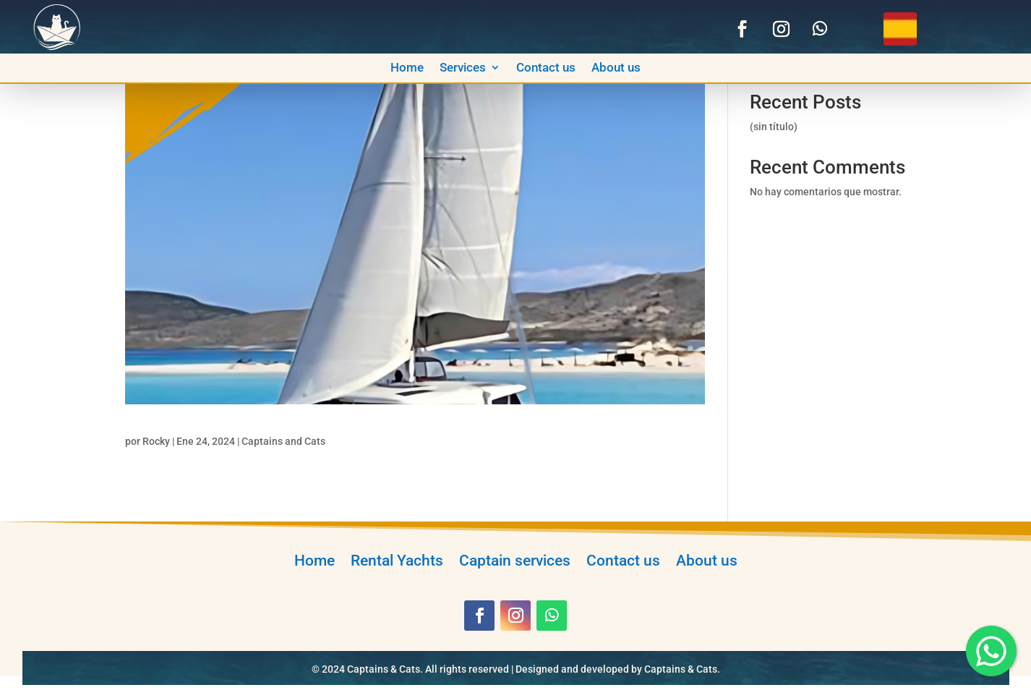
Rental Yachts (397, 559)
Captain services (514, 559)
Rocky (156, 441)
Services (463, 68)
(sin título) (773, 126)
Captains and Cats (283, 441)
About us (616, 68)
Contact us (546, 68)
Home (407, 68)
